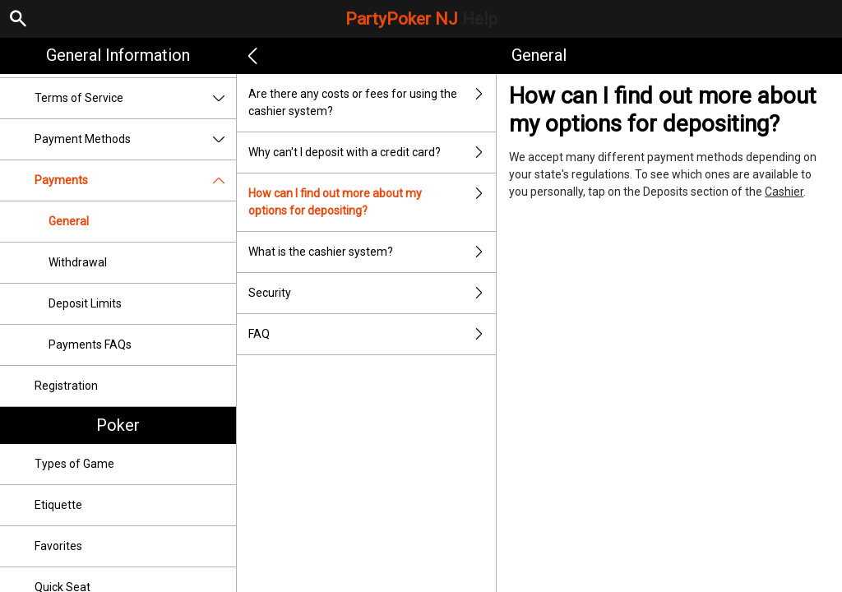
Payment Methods (135, 139)
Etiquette (58, 504)
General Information (118, 55)
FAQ (372, 334)
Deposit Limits (85, 303)
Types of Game (74, 463)
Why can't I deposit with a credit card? (372, 152)
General (69, 221)
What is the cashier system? (372, 252)
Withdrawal (78, 262)
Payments (135, 180)
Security (372, 293)
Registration (66, 385)
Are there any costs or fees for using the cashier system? (372, 103)
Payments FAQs (90, 344)
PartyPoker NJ (421, 19)
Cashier (784, 191)
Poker (118, 425)
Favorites (58, 546)
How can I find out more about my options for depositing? (372, 202)
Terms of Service (135, 98)
